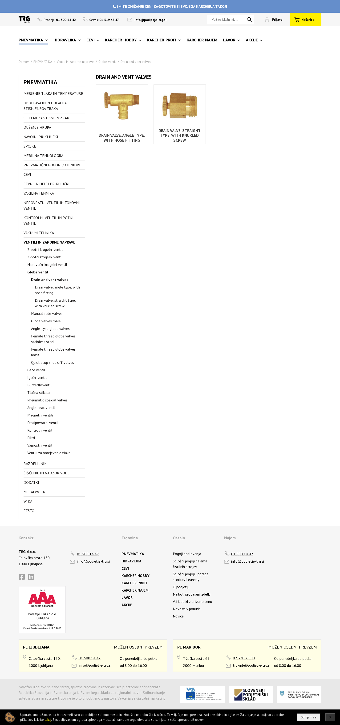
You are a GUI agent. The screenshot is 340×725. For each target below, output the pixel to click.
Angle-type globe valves (50, 328)
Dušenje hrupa (37, 127)
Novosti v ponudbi (187, 608)
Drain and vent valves (136, 62)
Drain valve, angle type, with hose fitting (57, 290)
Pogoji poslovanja (187, 553)
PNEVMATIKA (42, 62)
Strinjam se (308, 717)
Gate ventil (36, 370)
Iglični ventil (37, 377)
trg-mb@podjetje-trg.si (251, 665)
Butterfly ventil (39, 385)
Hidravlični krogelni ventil (47, 264)
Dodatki (31, 482)
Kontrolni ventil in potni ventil (48, 220)
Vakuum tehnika (39, 232)
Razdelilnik (35, 463)
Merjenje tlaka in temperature (53, 93)
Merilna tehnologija (43, 155)
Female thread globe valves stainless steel (53, 339)
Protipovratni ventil (42, 422)
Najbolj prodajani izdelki (191, 594)
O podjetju (181, 587)
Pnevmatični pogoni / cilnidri (52, 165)
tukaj (48, 719)
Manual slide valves (46, 313)
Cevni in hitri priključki (46, 183)
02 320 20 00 (244, 658)
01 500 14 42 (88, 554)
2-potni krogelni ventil (45, 249)
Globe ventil (107, 62)
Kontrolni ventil (39, 430)
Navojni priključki (41, 136)
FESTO (29, 510)
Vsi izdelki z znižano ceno (192, 601)
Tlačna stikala (38, 392)
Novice (178, 616)
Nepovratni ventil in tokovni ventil (52, 205)
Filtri (31, 437)
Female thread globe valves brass (53, 352)
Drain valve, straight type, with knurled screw (55, 303)
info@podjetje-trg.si (150, 20)
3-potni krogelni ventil (45, 257)
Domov (24, 62)
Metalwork (34, 491)
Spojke (30, 146)
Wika (28, 501)
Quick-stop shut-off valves (52, 362)
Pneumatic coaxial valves (47, 400)
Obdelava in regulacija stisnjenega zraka (45, 105)
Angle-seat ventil (41, 407)
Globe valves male (46, 321)
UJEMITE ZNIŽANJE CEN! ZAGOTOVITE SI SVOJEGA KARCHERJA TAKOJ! (170, 6)
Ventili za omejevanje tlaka (48, 452)
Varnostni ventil (39, 445)
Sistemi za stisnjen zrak (46, 118)
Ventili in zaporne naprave (75, 62)
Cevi (27, 174)
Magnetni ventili (40, 415)
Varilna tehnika (39, 193)
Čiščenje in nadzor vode (47, 473)
